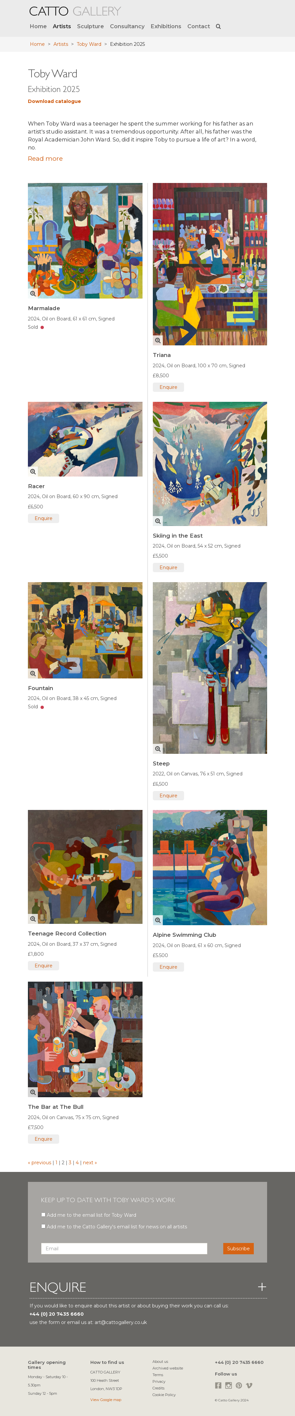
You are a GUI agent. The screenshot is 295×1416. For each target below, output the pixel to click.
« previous (40, 1163)
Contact (198, 26)
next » (89, 1163)
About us (160, 1361)
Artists (62, 26)
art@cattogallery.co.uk (121, 1322)
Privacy (158, 1381)
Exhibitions (165, 26)
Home (38, 26)
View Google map (105, 1399)
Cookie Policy (164, 1394)
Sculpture (90, 26)
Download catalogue (54, 101)
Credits (158, 1388)
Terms (157, 1374)
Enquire (168, 387)
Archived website (167, 1368)
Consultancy (127, 26)
